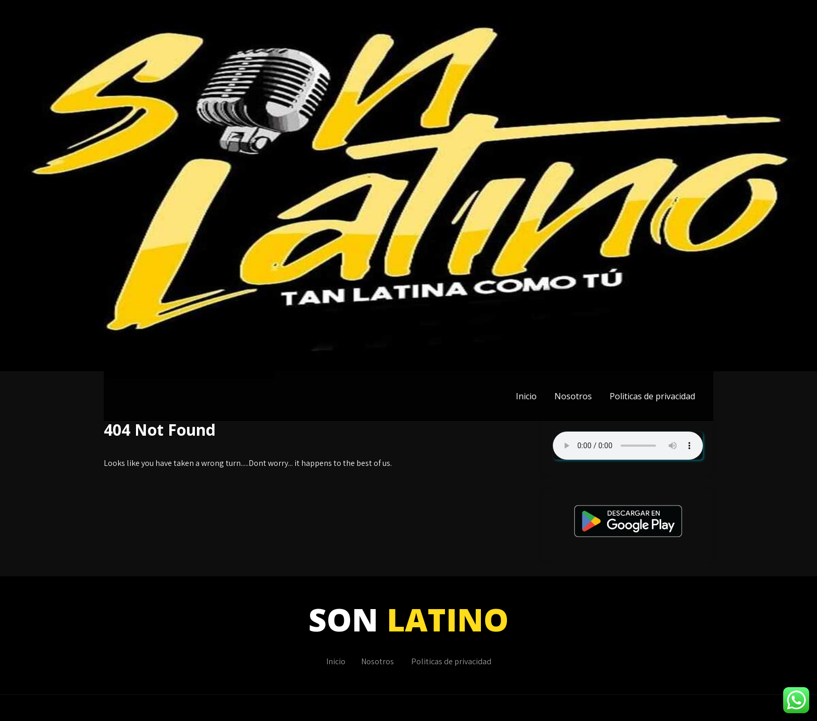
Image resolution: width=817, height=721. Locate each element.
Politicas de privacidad (652, 396)
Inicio (526, 396)
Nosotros (573, 396)
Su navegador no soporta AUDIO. (628, 446)
